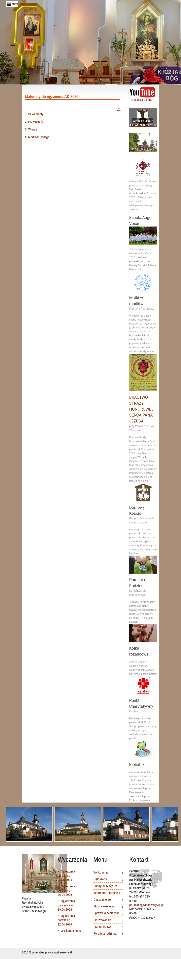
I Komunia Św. (102, 927)
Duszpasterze (102, 899)
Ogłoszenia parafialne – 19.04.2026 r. (66, 905)
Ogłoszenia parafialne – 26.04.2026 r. (66, 890)
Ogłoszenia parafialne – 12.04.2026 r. (66, 920)
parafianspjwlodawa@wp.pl (146, 905)
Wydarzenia (100, 872)
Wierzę (32, 130)
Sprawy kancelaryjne (106, 913)
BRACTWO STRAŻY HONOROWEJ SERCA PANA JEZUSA (141, 410)
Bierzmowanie (102, 920)
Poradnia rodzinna (105, 933)
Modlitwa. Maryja (39, 137)
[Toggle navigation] (12, 4)
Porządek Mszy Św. (105, 886)
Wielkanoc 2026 (71, 931)
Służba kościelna (104, 906)
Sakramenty (35, 114)
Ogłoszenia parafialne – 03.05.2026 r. (66, 875)
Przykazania (36, 122)
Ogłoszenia (100, 879)
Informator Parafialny (106, 893)
